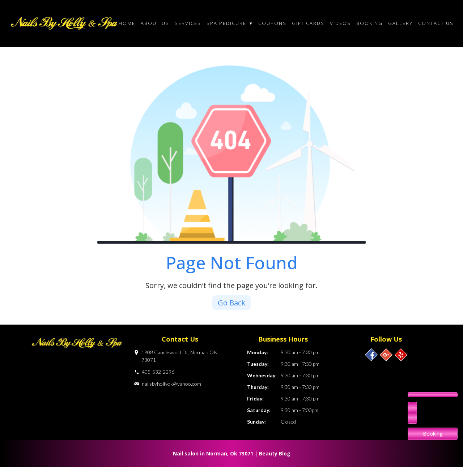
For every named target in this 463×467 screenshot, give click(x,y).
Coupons (272, 23)
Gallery (400, 23)
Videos (340, 23)
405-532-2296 (158, 372)
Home (127, 23)
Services (188, 23)
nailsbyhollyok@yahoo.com (171, 384)
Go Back (231, 303)
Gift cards (308, 23)
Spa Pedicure (230, 23)
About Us (155, 23)
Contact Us (436, 23)
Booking (369, 23)
